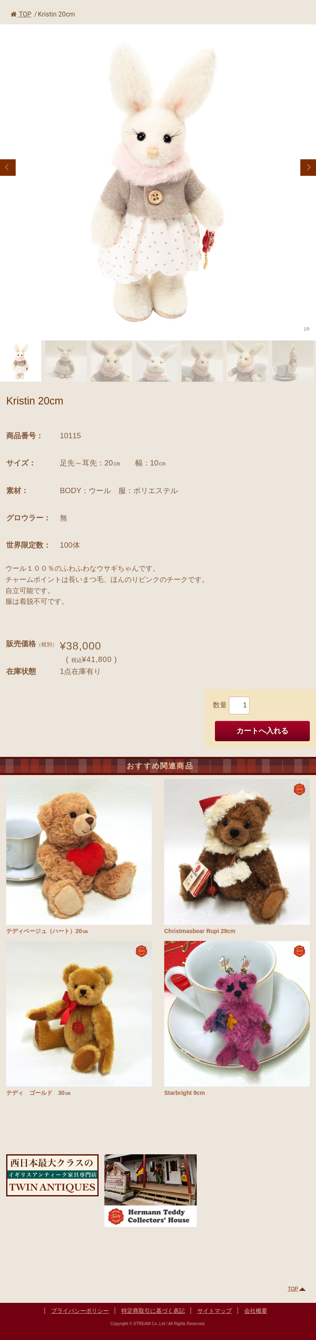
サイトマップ (214, 1310)
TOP (21, 14)
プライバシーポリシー (80, 1310)
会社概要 (255, 1310)
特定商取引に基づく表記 (153, 1310)
